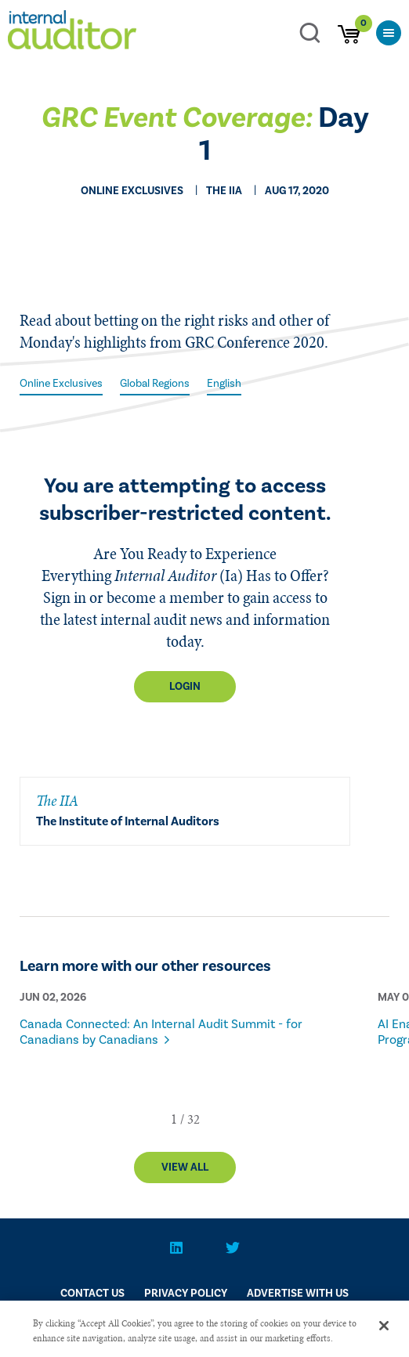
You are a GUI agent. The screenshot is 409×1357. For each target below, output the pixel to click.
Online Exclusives (61, 384)
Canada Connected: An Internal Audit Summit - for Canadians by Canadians (161, 1032)
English (224, 384)
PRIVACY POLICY (185, 1294)
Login (185, 687)
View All (184, 1167)
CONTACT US (92, 1294)
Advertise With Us (298, 1294)
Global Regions (155, 384)
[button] (174, 1119)
